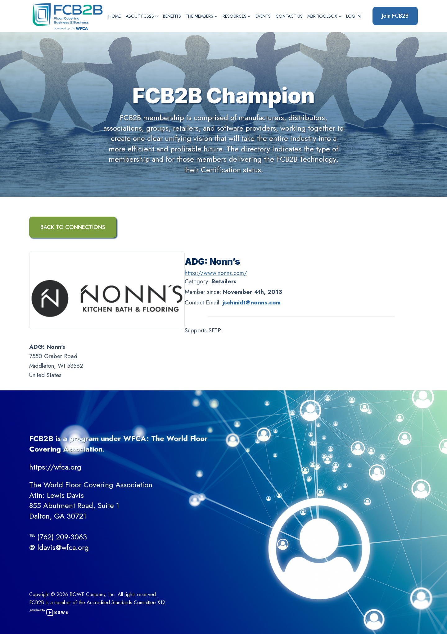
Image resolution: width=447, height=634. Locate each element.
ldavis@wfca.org (63, 547)
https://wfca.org (55, 466)
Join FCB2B (395, 16)
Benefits (172, 16)
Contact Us (289, 16)
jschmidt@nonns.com (252, 302)
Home (114, 16)
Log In (353, 16)
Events (263, 16)
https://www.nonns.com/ (216, 273)
